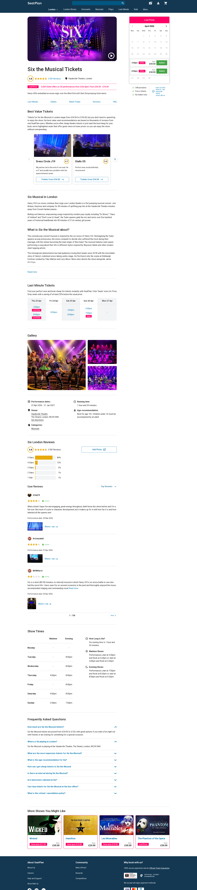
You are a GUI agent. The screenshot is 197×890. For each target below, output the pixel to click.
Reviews (97, 102)
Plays (110, 9)
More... (146, 9)
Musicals (99, 9)
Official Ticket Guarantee (159, 868)
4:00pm (36, 307)
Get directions (37, 420)
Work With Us (33, 884)
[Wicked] (44, 838)
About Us (31, 868)
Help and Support (35, 879)
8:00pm (36, 314)
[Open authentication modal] (158, 3)
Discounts (85, 9)
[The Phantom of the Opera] (152, 838)
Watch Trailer (74, 102)
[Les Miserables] (116, 838)
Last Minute (123, 9)
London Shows (69, 9)
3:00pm (88, 308)
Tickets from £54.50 (52, 179)
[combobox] (98, 3)
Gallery (54, 102)
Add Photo (97, 449)
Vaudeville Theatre (39, 414)
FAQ (115, 102)
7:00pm (88, 313)
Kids (136, 9)
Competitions (81, 879)
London (53, 9)
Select (162, 63)
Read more (32, 272)
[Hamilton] (80, 838)
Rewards (79, 873)
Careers (31, 873)
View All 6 (111, 388)
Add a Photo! (81, 868)
